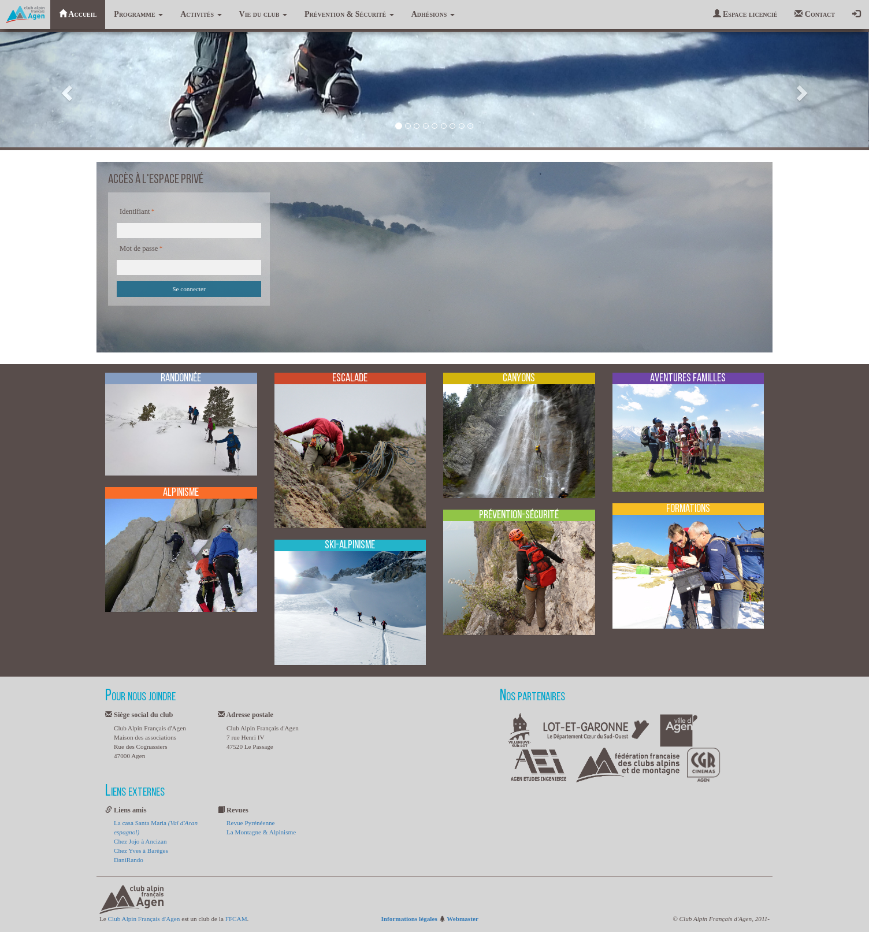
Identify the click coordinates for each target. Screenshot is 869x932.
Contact (814, 13)
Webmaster (462, 918)
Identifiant (135, 211)
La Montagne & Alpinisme (261, 832)
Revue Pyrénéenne (250, 822)
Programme (138, 14)
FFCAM (236, 918)
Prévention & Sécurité (349, 14)
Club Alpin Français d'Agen (144, 918)
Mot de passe (139, 248)
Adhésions (433, 14)
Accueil (78, 13)
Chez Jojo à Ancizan (140, 841)
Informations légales (409, 918)
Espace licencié (745, 13)
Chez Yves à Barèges (141, 850)
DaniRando (128, 859)
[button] (65, 89)
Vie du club (263, 14)
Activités (200, 14)
